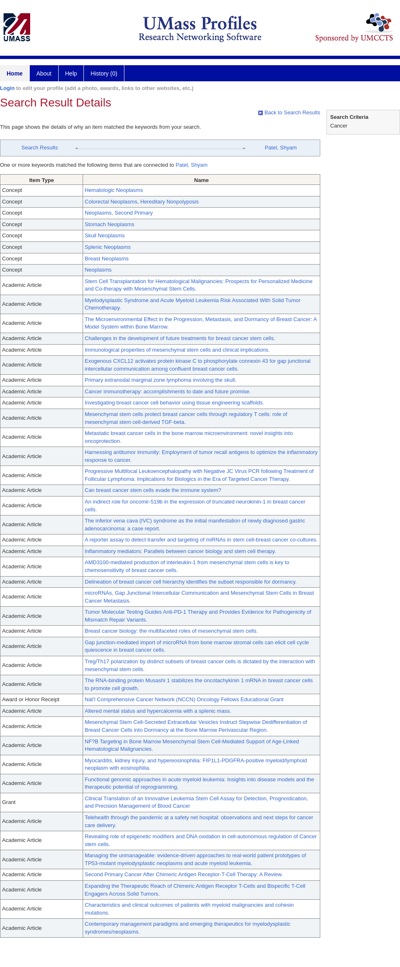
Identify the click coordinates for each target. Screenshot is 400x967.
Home (15, 73)
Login (7, 88)
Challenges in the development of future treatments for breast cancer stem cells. (180, 338)
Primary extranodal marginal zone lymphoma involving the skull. (160, 380)
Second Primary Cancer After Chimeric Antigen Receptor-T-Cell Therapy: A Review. (184, 874)
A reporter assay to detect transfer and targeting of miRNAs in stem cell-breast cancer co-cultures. (201, 540)
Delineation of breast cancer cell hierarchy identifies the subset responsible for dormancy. (191, 582)
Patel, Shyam (281, 147)
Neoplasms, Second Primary (119, 213)
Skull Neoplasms (105, 235)
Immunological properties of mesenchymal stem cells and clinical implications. (177, 350)
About (44, 73)
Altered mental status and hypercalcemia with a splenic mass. (158, 711)
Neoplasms (98, 270)
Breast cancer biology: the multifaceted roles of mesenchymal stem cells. (171, 631)
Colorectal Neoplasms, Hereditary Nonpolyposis (142, 202)
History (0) (103, 73)
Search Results (39, 147)
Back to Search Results (289, 112)
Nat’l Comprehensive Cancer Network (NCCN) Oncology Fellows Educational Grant (184, 699)
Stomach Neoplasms (109, 224)
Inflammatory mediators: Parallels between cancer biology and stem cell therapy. (180, 551)
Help (71, 73)
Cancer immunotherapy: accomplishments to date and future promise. (168, 391)
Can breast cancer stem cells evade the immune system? (153, 490)
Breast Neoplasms (107, 258)
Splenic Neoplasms (108, 247)
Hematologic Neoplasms (114, 190)
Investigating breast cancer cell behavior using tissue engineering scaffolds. (174, 403)
